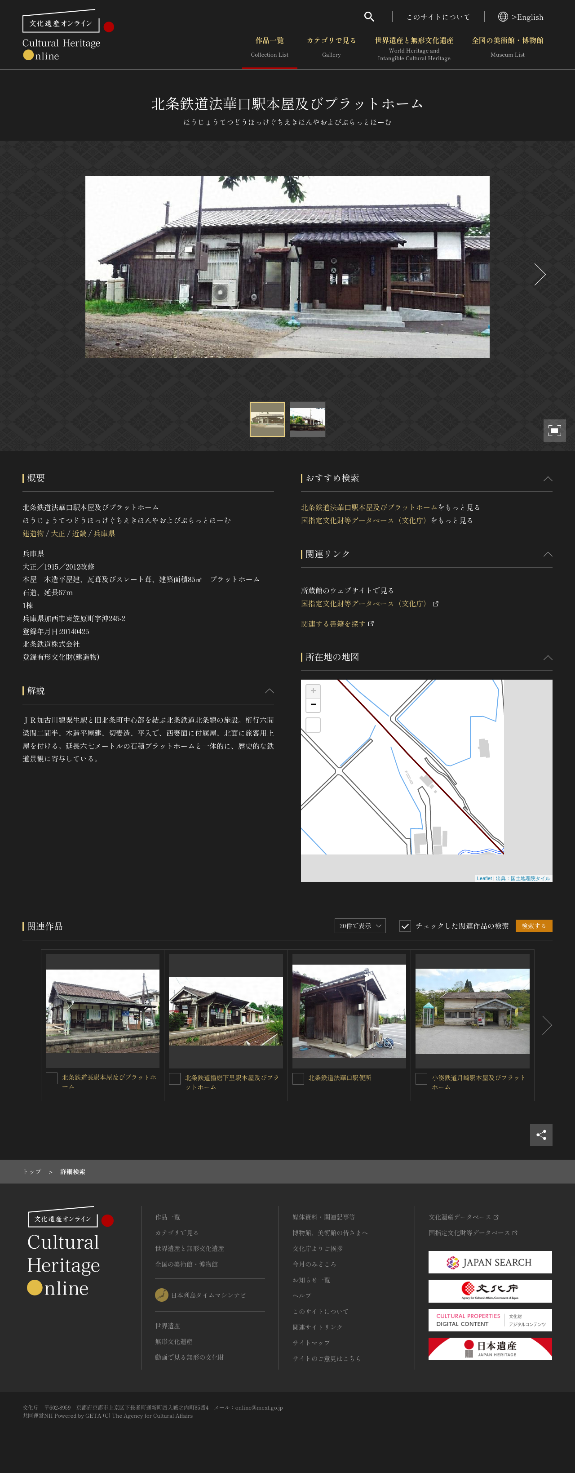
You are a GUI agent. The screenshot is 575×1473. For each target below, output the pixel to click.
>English (521, 16)
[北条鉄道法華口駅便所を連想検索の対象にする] (298, 1079)
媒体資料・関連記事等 (323, 1216)
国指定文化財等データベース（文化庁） (365, 520)
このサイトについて (438, 16)
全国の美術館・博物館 (508, 49)
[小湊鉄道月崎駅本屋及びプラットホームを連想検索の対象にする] (421, 1079)
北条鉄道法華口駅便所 (340, 1077)
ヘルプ (301, 1295)
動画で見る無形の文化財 (189, 1357)
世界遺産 (167, 1325)
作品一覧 (269, 49)
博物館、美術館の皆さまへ (330, 1232)
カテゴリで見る (331, 49)
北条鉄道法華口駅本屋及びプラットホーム (369, 507)
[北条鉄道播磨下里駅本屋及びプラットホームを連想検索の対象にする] (175, 1079)
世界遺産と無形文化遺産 (414, 49)
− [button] (313, 705)
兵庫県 (104, 533)
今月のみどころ (314, 1263)
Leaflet (484, 878)
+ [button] (313, 692)
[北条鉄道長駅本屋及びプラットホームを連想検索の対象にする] (52, 1078)
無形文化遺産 (174, 1341)
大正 (58, 533)
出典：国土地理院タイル (523, 878)
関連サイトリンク (317, 1326)
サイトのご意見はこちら (327, 1358)
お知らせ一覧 (311, 1279)
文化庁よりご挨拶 (317, 1248)
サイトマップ (311, 1342)
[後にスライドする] (539, 274)
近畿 (79, 533)
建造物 (33, 533)
